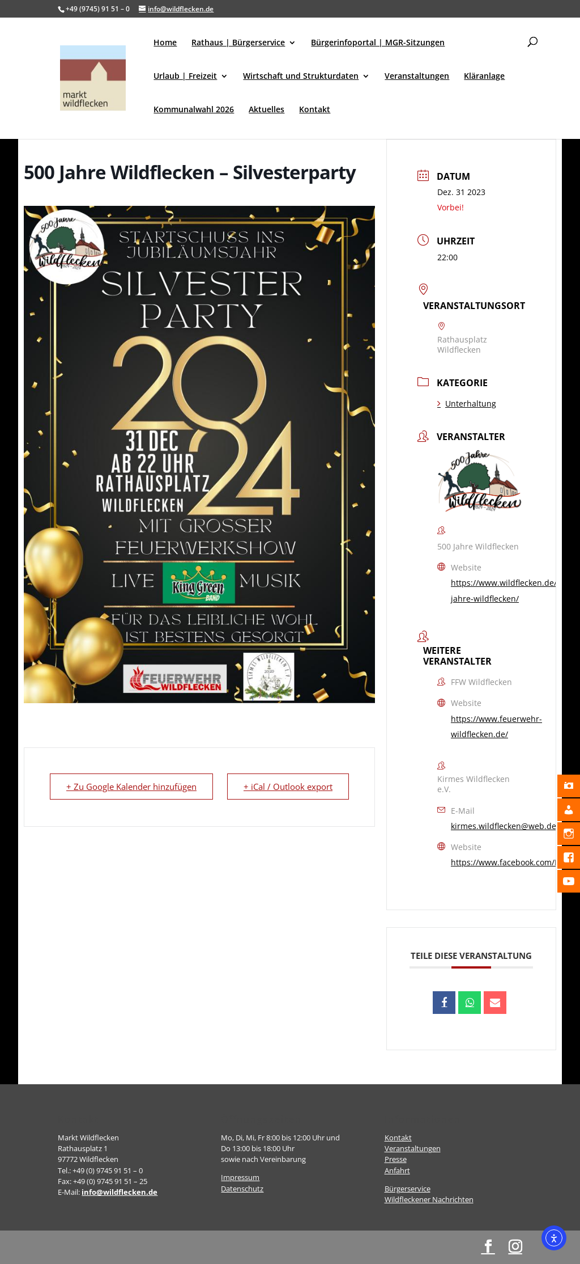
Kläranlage (484, 76)
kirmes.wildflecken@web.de (503, 826)
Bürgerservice (407, 1188)
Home (165, 43)
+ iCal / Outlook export (288, 786)
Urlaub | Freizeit (185, 76)
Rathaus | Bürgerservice (238, 43)
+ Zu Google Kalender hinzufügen (131, 786)
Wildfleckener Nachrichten (429, 1199)
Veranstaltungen (417, 76)
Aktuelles (266, 110)
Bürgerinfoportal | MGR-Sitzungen (378, 43)
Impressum (240, 1177)
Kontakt (314, 110)
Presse (396, 1159)
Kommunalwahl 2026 (193, 110)
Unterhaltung (466, 403)
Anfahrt (397, 1170)
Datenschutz (242, 1188)
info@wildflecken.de (119, 1192)
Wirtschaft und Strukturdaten (301, 76)
